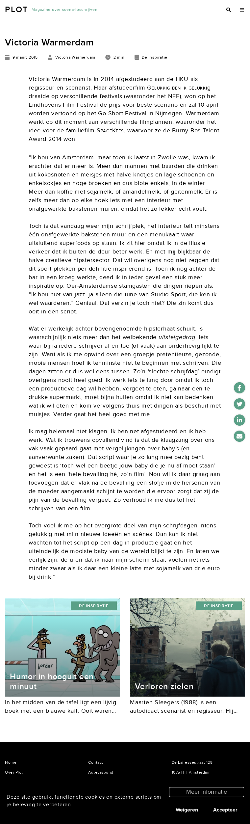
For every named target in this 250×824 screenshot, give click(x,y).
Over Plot (14, 772)
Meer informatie (206, 791)
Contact (95, 762)
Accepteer (225, 810)
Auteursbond (100, 772)
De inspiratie (94, 605)
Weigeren (187, 810)
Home (10, 762)
